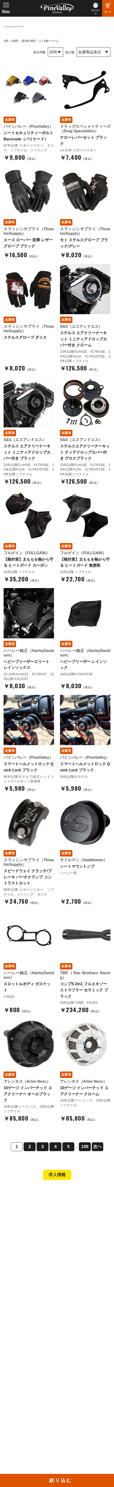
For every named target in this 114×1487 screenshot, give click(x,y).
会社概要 (16, 1310)
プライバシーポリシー (26, 1342)
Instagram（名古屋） (78, 1417)
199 (84, 1146)
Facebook (69, 1391)
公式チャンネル (21, 1398)
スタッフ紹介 (19, 1323)
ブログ (12, 1355)
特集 (10, 1365)
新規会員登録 (19, 1256)
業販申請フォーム (23, 1288)
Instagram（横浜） (76, 1411)
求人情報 (57, 1174)
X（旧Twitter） (73, 1398)
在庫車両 (16, 1234)
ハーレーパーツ (14, 26)
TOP (10, 1193)
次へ (97, 1146)
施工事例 (16, 1228)
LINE (65, 1404)
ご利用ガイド (19, 1275)
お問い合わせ (19, 1336)
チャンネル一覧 (21, 1391)
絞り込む (60, 1480)
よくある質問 (19, 1329)
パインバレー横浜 (23, 1215)
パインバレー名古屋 (24, 1221)
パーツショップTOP (25, 1262)
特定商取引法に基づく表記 (30, 1282)
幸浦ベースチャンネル (26, 1404)
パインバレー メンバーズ (28, 1316)
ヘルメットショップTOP (28, 1269)
